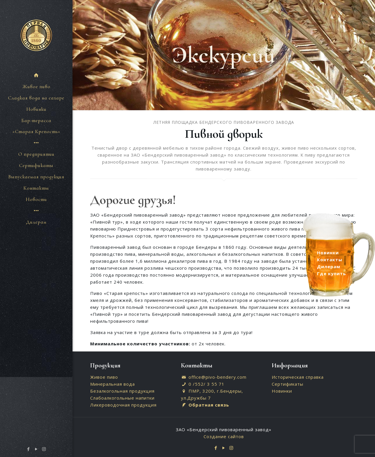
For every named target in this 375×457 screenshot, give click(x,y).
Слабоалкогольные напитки (122, 398)
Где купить (331, 273)
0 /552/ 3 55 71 (206, 384)
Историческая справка (298, 377)
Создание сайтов (224, 436)
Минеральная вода (112, 384)
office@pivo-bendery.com (218, 377)
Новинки (282, 391)
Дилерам (328, 266)
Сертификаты (287, 384)
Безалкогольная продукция (122, 391)
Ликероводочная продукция (123, 405)
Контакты (329, 259)
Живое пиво (104, 377)
